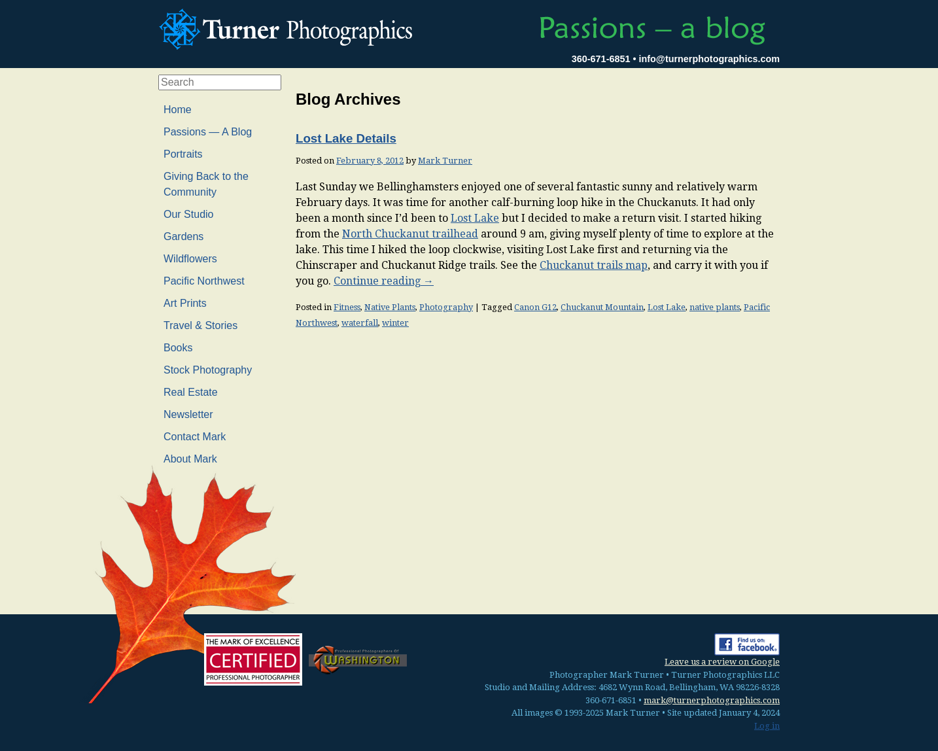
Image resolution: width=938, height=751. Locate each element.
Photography (446, 307)
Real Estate (191, 392)
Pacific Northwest (204, 281)
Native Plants (389, 307)
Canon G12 (535, 307)
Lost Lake (475, 218)
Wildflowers (190, 258)
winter (395, 323)
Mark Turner (445, 161)
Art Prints (185, 303)
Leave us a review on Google (722, 662)
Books (178, 347)
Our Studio (188, 214)
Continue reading (384, 281)
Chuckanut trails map (594, 265)
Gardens (183, 236)
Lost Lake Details (346, 138)
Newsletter (188, 414)
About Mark (190, 458)
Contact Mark (195, 436)
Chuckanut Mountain (602, 307)
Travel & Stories (200, 325)
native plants (714, 307)
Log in (767, 726)
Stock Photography (208, 370)
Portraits (183, 154)
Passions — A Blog (208, 131)
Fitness (347, 307)
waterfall (359, 323)
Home (178, 109)
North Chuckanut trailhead (410, 234)
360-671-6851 (601, 59)
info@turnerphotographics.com (709, 59)
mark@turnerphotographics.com (712, 700)
